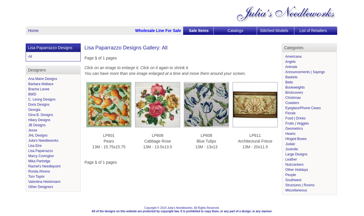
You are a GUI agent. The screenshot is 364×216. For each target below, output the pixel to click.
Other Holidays (296, 170)
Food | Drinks (295, 118)
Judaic (289, 144)
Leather (290, 159)
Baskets (291, 77)
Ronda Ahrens (39, 171)
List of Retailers (313, 30)
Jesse (32, 130)
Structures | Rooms (299, 185)
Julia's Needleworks (43, 141)
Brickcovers (293, 93)
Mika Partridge (39, 161)
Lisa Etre (35, 146)
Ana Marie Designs (42, 79)
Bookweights (294, 87)
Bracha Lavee (38, 89)
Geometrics (293, 129)
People (290, 175)
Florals (290, 113)
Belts (288, 82)
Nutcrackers (294, 165)
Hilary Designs (39, 120)
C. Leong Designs (41, 99)
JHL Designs (38, 135)
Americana (293, 57)
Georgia (34, 110)
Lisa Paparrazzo (40, 151)
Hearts (290, 134)
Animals (290, 67)
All (30, 57)
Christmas (292, 98)
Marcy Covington (41, 156)
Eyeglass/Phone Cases (302, 108)
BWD (32, 94)
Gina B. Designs (40, 115)
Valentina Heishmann (44, 182)
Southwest (292, 180)
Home (33, 30)
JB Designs (37, 125)
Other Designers (40, 187)
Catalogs (235, 30)
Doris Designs (39, 105)
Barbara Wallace (40, 84)
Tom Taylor (36, 177)
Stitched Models (274, 30)
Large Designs (296, 154)
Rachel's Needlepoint (44, 166)
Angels (290, 62)
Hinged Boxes (295, 139)
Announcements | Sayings (304, 72)
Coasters (291, 103)
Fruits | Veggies (296, 123)
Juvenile (291, 149)
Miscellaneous (295, 190)
